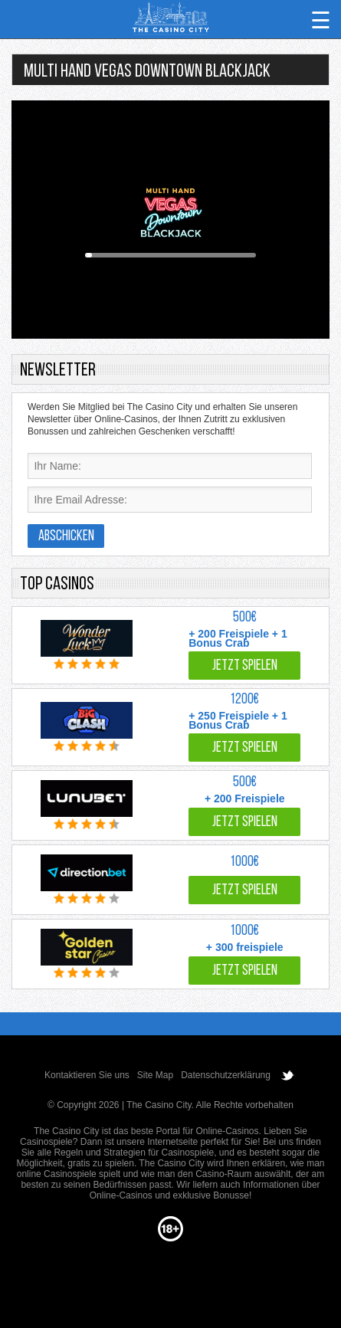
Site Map (155, 1075)
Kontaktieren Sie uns (87, 1075)
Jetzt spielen (244, 666)
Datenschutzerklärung (226, 1075)
